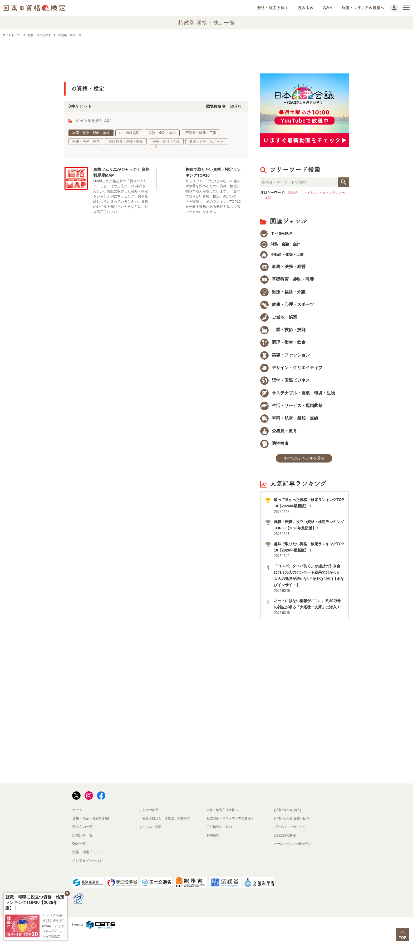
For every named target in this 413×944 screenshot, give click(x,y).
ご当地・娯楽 (82, 150)
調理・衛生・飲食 (152, 150)
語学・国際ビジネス (285, 383)
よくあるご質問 (151, 837)
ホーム (77, 821)
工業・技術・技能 (116, 150)
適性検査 (274, 446)
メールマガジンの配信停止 (294, 854)
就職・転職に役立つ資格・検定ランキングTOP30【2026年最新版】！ (308, 532)
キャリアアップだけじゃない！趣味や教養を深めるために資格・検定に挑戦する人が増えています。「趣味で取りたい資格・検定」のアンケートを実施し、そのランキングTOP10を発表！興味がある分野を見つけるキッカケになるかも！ (213, 197)
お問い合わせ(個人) (288, 821)
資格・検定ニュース (87, 863)
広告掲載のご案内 (220, 837)
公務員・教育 (278, 434)
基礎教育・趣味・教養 (126, 141)
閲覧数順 (209, 106)
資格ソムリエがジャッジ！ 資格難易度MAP (121, 173)
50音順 (234, 106)
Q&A (327, 8)
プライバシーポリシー (291, 837)
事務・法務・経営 (86, 141)
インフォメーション (87, 871)
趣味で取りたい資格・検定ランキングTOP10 (213, 173)
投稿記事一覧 (82, 846)
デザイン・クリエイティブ (291, 371)
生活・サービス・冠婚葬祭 (291, 408)
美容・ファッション (191, 150)
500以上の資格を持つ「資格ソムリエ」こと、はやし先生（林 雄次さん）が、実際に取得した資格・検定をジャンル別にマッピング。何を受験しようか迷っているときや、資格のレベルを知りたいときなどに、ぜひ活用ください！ (120, 197)
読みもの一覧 (82, 837)
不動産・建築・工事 (201, 133)
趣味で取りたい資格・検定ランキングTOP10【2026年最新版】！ (308, 554)
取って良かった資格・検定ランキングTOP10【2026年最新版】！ (308, 510)
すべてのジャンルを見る (304, 462)
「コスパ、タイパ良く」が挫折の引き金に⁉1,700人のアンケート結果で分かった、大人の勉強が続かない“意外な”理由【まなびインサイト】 (308, 582)
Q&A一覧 (79, 854)
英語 (276, 198)
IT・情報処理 (129, 133)
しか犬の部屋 (149, 821)
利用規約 (213, 846)
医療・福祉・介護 (166, 141)
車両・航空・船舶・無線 (91, 133)
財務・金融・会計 (162, 133)
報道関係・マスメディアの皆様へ (232, 829)
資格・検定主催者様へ (223, 821)
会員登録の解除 (286, 846)
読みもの (305, 8)
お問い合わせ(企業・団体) (294, 829)
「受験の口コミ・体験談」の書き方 (166, 829)
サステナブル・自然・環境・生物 (297, 396)
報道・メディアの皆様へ (363, 8)
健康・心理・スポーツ (206, 141)
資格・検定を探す (272, 8)
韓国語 (293, 193)
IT (268, 198)
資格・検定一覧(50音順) (90, 829)
